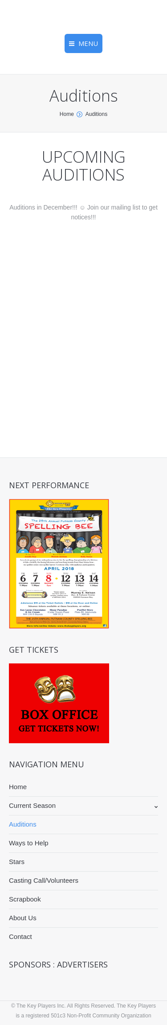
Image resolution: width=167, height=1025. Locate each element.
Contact (20, 936)
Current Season (32, 805)
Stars (16, 861)
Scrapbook (25, 899)
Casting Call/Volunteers (43, 880)
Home (67, 114)
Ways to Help (29, 843)
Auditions (23, 824)
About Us (23, 918)
